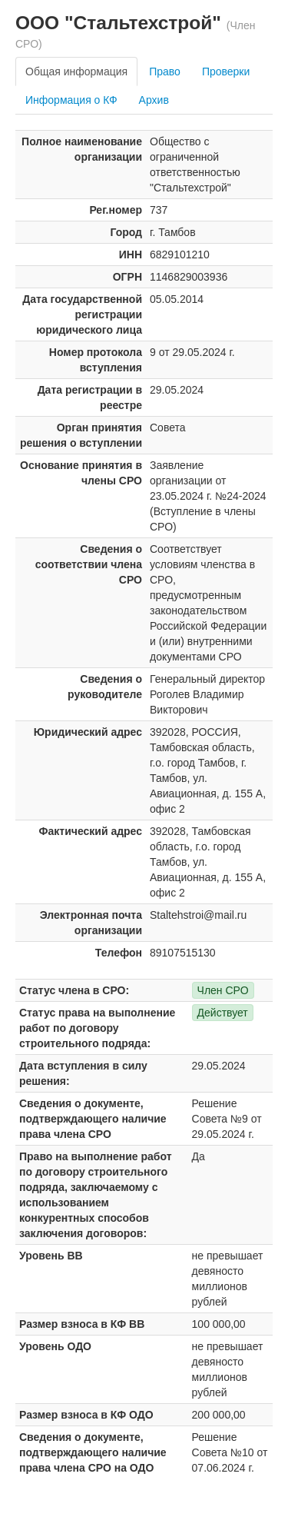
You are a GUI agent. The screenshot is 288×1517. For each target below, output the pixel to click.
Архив (154, 100)
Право (164, 71)
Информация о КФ (71, 100)
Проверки (226, 71)
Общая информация (76, 71)
